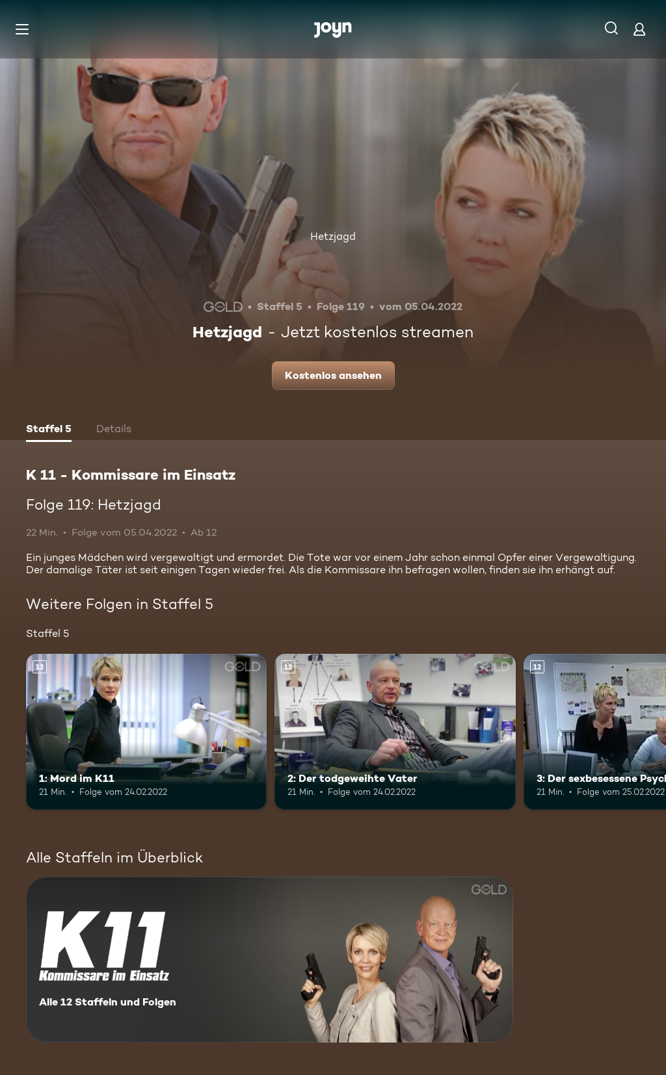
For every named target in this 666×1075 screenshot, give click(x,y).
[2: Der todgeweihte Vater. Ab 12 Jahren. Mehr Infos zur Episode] (394, 732)
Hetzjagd (333, 236)
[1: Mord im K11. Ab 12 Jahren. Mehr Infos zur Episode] (146, 732)
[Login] (639, 29)
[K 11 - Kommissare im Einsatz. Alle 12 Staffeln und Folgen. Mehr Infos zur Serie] (269, 960)
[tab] (48, 430)
